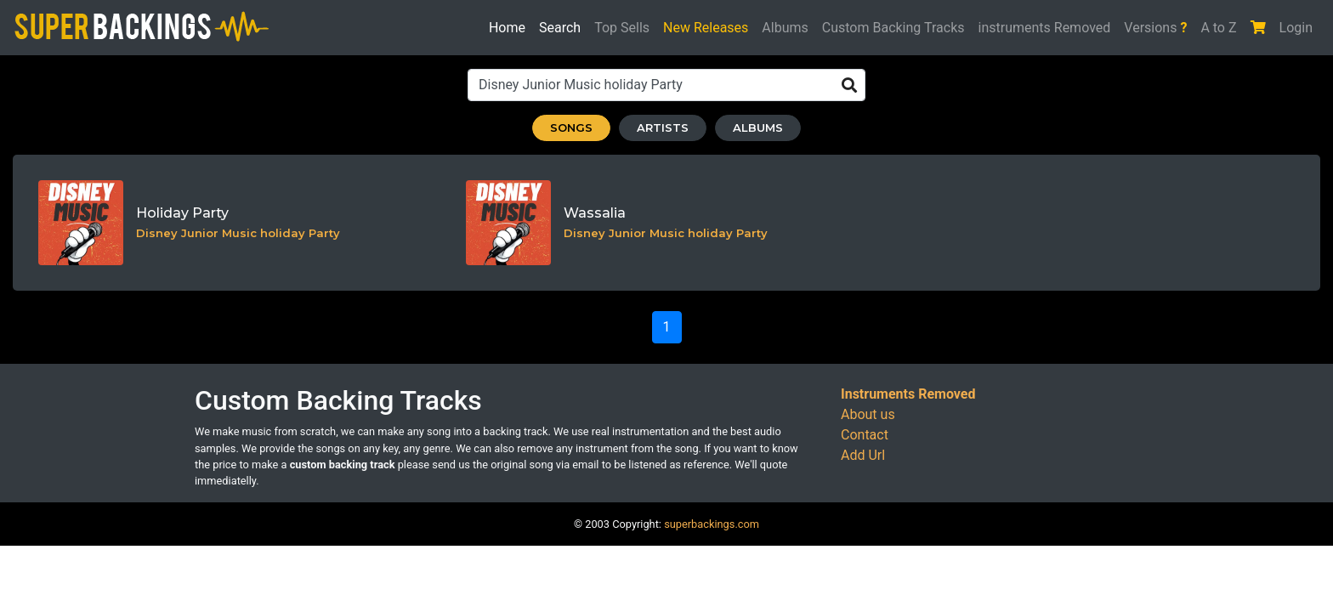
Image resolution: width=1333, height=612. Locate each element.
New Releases (705, 28)
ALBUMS (758, 127)
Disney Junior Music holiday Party (238, 233)
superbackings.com (711, 524)
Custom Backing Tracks (893, 28)
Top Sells (621, 28)
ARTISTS (663, 127)
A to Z (1218, 28)
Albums (785, 28)
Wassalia (595, 213)
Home (507, 26)
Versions (1155, 28)
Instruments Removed (908, 394)
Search (563, 26)
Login (1296, 28)
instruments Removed (1044, 28)
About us (868, 414)
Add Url (863, 455)
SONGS (571, 127)
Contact (864, 435)
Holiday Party (182, 213)
